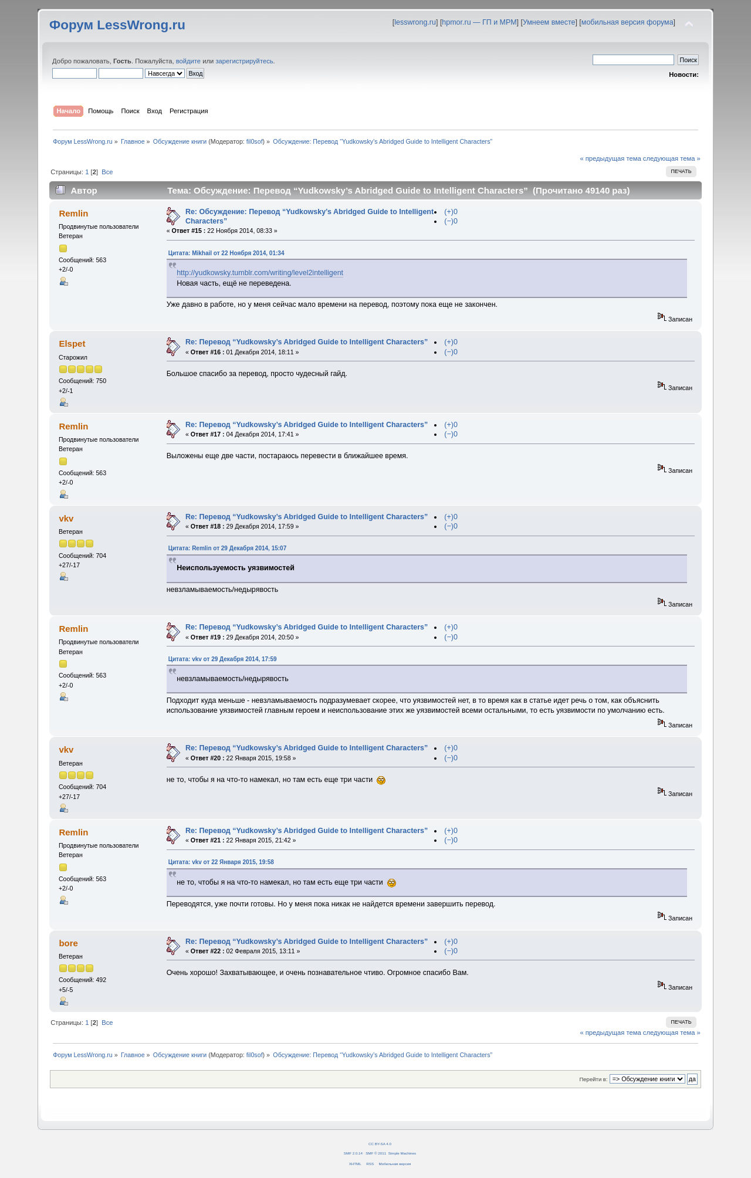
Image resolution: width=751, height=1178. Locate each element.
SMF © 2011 (376, 1153)
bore (68, 943)
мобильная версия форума (627, 22)
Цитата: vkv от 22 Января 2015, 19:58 (221, 862)
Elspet (72, 343)
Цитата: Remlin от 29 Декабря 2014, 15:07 (227, 548)
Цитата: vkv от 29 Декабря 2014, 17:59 (222, 659)
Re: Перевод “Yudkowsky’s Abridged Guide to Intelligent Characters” (306, 342)
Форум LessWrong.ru (117, 25)
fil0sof (254, 141)
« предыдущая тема (610, 158)
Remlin (73, 213)
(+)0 (451, 212)
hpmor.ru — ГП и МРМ (479, 22)
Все (107, 171)
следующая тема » (672, 158)
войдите (188, 61)
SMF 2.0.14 (353, 1153)
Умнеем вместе (549, 22)
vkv (66, 518)
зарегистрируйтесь (244, 61)
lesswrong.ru (415, 22)
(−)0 (451, 221)
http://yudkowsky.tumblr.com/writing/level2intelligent (260, 273)
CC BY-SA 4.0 (379, 1144)
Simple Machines (402, 1153)
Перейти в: (593, 1079)
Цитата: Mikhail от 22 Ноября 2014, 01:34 (226, 253)
